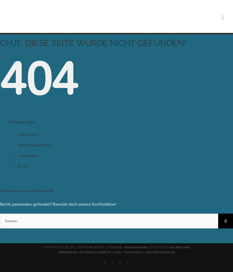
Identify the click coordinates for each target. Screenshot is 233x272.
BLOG (23, 166)
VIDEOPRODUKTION (35, 145)
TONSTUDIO (28, 155)
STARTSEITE (28, 135)
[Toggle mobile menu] (223, 18)
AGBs (117, 252)
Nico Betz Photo (179, 247)
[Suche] (225, 221)
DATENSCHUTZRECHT (95, 252)
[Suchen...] (109, 221)
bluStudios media (136, 247)
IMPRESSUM (67, 252)
